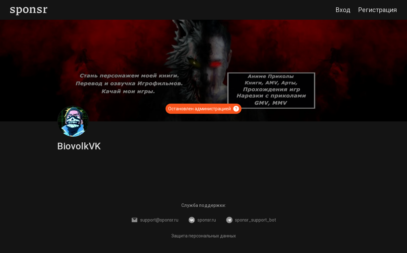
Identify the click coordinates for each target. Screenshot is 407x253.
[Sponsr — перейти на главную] (28, 10)
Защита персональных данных (203, 235)
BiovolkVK (79, 146)
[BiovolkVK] (73, 121)
